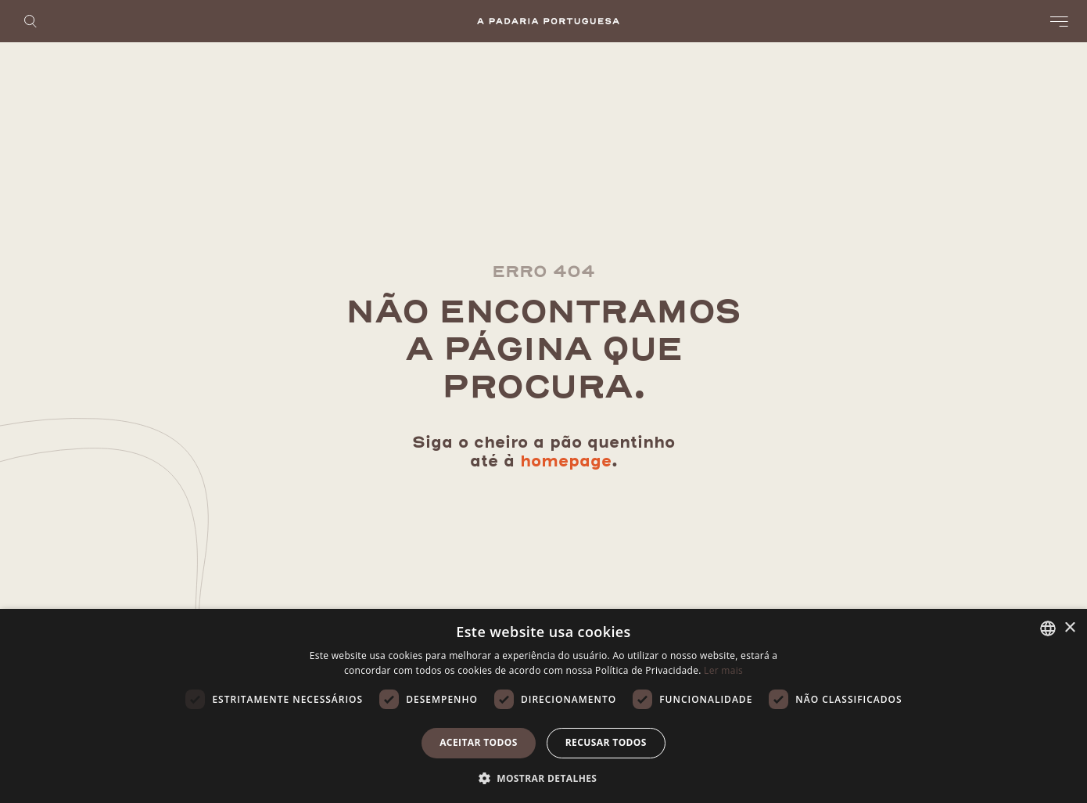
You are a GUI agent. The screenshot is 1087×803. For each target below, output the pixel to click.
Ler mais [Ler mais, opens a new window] (723, 670)
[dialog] (543, 706)
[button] (543, 777)
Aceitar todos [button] (478, 742)
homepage (566, 461)
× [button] (1069, 628)
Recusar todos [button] (606, 742)
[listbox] (1048, 628)
